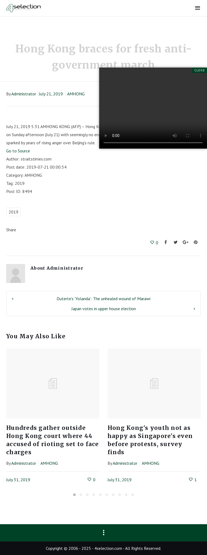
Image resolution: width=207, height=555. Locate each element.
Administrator (23, 93)
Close (199, 70)
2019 (13, 212)
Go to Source (18, 150)
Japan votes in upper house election (103, 308)
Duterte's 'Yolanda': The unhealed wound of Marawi (103, 298)
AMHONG (76, 93)
